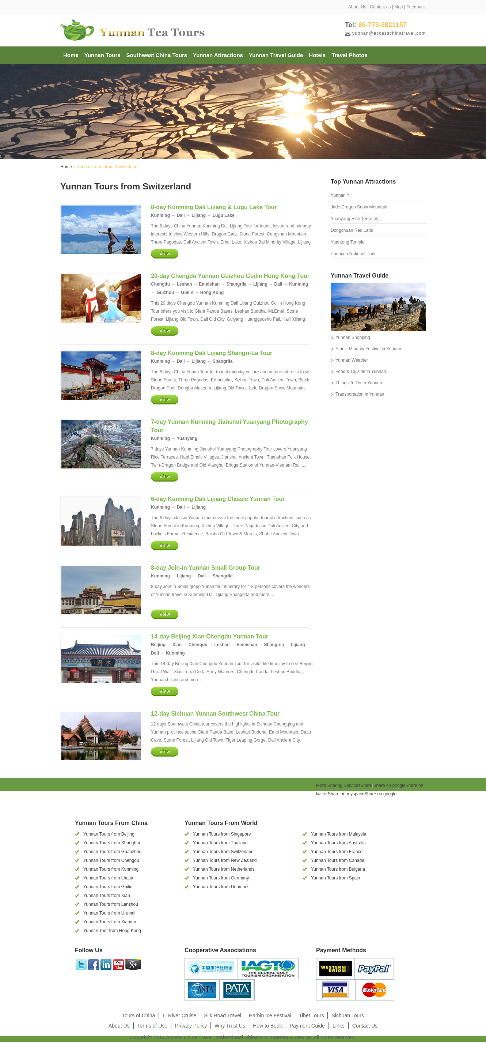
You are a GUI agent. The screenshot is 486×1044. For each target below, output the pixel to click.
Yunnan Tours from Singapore (222, 834)
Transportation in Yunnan (359, 394)
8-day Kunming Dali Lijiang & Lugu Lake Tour (214, 207)
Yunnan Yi (340, 195)
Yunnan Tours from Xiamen (109, 921)
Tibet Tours (311, 1015)
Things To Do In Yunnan (358, 382)
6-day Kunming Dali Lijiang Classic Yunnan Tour (218, 499)
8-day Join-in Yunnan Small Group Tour (205, 568)
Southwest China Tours (156, 55)
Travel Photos (349, 55)
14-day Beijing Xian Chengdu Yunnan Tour (209, 636)
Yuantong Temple (348, 242)
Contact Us (364, 1026)
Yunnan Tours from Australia (338, 842)
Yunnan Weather (351, 360)
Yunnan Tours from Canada (337, 860)
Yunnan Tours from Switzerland (223, 851)
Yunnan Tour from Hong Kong (112, 930)
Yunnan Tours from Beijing (108, 834)
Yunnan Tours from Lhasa (108, 878)
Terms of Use (152, 1026)
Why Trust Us (229, 1026)
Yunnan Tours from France (336, 851)
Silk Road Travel (222, 1015)
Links (339, 1026)
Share (344, 785)
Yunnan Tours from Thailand (220, 842)
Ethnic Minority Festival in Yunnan (368, 348)
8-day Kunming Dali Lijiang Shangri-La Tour (211, 353)
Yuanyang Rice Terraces (354, 218)
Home (71, 55)
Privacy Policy (191, 1026)
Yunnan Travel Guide (276, 55)
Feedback (416, 7)
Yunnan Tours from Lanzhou (110, 904)
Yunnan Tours (102, 55)
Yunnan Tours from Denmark (221, 886)
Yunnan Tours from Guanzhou (112, 851)
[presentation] (336, 802)
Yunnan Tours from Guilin (108, 886)
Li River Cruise (179, 1015)
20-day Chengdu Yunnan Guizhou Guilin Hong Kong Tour (230, 276)
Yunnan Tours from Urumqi (109, 913)
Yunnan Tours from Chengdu (111, 860)
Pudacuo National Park (353, 253)
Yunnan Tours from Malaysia (338, 834)
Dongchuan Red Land (352, 230)
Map (398, 7)
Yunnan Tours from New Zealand (225, 860)
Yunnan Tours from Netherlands (224, 869)
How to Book (267, 1026)
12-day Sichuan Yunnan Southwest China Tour (215, 714)
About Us (357, 7)
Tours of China (138, 1015)
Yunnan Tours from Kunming (110, 869)
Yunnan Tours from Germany (221, 878)
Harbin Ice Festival (270, 1015)
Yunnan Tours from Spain (335, 878)
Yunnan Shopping (352, 337)
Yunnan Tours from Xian (106, 895)
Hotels (317, 55)
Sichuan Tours (347, 1015)
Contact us (380, 7)
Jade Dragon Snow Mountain (359, 207)
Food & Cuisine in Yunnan (360, 371)
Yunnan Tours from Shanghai (111, 842)
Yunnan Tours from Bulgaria (338, 869)
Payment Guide (307, 1026)
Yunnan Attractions (218, 55)
